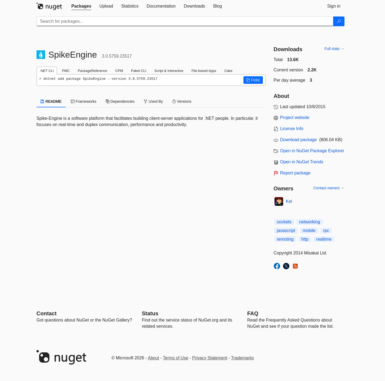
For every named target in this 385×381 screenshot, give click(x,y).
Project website (295, 117)
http (305, 239)
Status (150, 313)
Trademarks (242, 358)
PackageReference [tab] (92, 71)
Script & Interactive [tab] (168, 71)
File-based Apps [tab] (204, 71)
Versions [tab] (182, 101)
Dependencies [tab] (120, 101)
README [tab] (51, 101)
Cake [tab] (228, 71)
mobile (309, 230)
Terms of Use (175, 358)
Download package (298, 139)
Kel (289, 201)
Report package (295, 173)
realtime (324, 239)
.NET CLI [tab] (47, 71)
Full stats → (334, 49)
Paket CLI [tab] (138, 71)
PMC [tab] (65, 71)
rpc (326, 230)
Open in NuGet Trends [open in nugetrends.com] (301, 162)
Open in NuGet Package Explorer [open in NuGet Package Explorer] (312, 150)
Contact (46, 313)
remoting (285, 239)
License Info (291, 128)
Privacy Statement (209, 358)
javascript (286, 230)
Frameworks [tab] (83, 101)
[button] (253, 80)
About (153, 358)
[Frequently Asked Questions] (252, 313)
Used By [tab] (153, 101)
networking (309, 222)
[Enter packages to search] (184, 21)
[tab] (81, 6)
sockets (284, 222)
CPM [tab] (119, 71)
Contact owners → (328, 188)
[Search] (338, 21)
